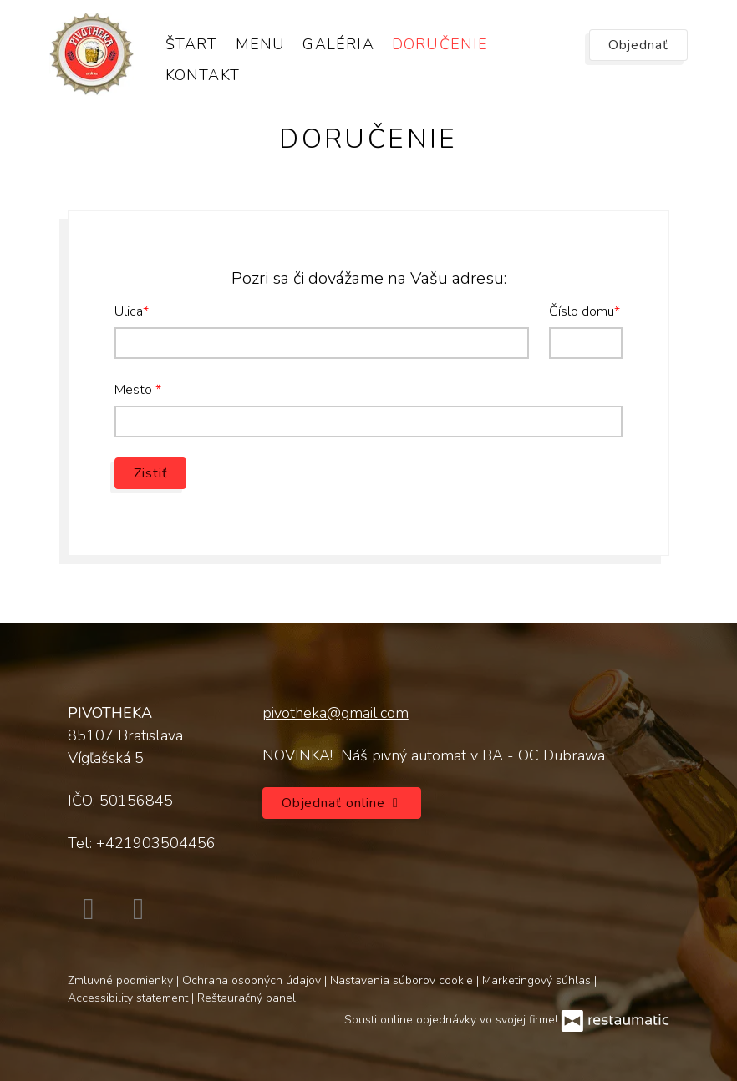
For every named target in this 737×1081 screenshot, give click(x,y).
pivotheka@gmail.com (335, 713)
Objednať (638, 45)
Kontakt (202, 75)
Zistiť (150, 473)
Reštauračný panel (246, 998)
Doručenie (440, 44)
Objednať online (342, 803)
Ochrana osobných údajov (253, 980)
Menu (261, 44)
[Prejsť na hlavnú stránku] (91, 54)
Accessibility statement (129, 998)
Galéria (338, 44)
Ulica (128, 311)
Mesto (134, 390)
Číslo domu (581, 311)
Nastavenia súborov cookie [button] (403, 980)
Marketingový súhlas (538, 980)
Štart (191, 44)
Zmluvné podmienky (122, 980)
